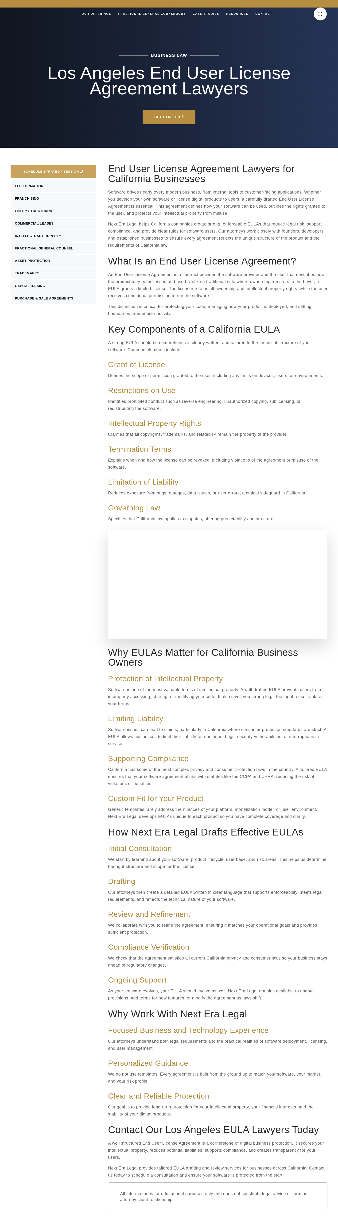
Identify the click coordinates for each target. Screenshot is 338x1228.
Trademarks (28, 278)
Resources (237, 14)
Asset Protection (33, 265)
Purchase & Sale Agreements (45, 305)
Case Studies (206, 14)
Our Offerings (96, 14)
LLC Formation (30, 186)
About (179, 14)
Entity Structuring (35, 213)
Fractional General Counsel (148, 14)
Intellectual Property (39, 239)
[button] (320, 14)
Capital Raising (31, 292)
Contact (263, 14)
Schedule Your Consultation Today (169, 4)
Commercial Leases (35, 226)
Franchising (28, 200)
